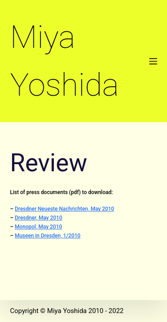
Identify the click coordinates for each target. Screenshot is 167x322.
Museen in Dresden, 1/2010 (47, 236)
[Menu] (153, 61)
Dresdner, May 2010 (38, 218)
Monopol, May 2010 (38, 227)
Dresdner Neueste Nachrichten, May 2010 (64, 209)
